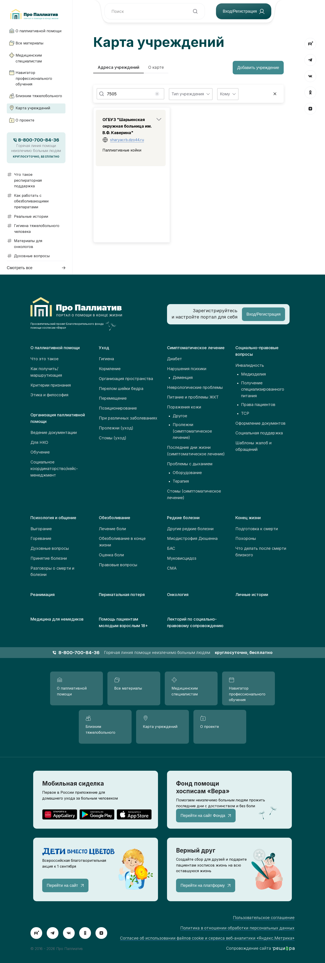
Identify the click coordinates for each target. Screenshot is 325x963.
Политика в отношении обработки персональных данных (237, 928)
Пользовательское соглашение (264, 917)
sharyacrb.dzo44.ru (127, 140)
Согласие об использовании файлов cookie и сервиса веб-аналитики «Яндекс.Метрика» (207, 938)
